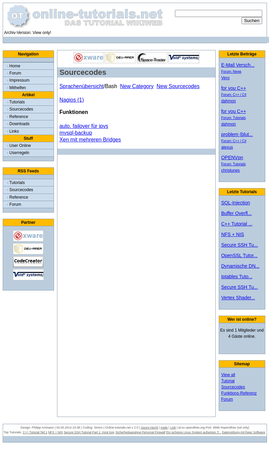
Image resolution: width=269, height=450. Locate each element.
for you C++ (233, 88)
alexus (227, 147)
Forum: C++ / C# (233, 95)
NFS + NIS (232, 234)
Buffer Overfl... (236, 213)
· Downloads (18, 123)
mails (164, 427)
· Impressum (18, 80)
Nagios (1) (71, 100)
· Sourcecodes (20, 109)
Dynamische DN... (240, 266)
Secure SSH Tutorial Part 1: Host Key (89, 432)
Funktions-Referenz (239, 393)
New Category (137, 86)
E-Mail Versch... (237, 65)
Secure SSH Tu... (239, 245)
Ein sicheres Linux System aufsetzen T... (193, 432)
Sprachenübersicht (81, 86)
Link (173, 427)
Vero (225, 78)
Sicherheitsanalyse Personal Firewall (140, 432)
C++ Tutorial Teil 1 (35, 432)
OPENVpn (232, 157)
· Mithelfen (16, 87)
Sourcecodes (233, 387)
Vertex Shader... (238, 297)
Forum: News (231, 71)
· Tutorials (16, 102)
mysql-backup (75, 133)
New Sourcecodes (178, 86)
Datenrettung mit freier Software (243, 432)
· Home (13, 66)
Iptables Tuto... (236, 276)
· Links (13, 131)
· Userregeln (18, 152)
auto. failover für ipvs (83, 126)
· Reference (17, 116)
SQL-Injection (235, 202)
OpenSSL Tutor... (239, 255)
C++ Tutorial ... (236, 224)
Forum (227, 399)
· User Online (19, 145)
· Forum (14, 73)
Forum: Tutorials (233, 118)
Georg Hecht (149, 427)
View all (228, 374)
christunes (230, 170)
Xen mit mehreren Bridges (90, 140)
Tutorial (228, 381)
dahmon (228, 101)
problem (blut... (237, 134)
